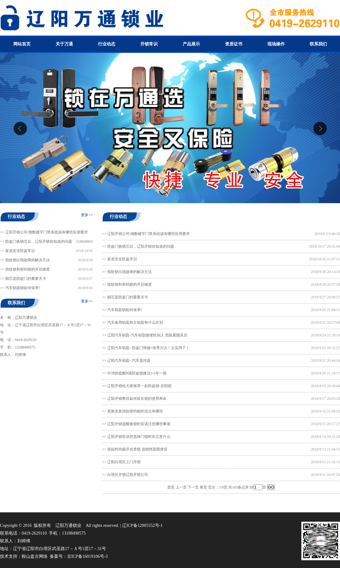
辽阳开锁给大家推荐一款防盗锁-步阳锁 (139, 386)
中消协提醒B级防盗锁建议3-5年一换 (137, 373)
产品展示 (191, 44)
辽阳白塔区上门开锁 (124, 462)
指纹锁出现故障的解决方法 (27, 260)
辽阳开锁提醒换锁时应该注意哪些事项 (138, 424)
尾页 (203, 487)
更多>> (87, 215)
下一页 (193, 487)
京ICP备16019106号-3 (87, 556)
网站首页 (22, 44)
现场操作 (276, 44)
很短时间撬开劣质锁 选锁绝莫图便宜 (137, 449)
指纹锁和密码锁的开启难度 (27, 269)
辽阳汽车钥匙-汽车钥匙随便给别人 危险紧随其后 (147, 335)
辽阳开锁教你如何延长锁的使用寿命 (137, 398)
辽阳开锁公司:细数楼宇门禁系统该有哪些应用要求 (46, 232)
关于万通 (64, 44)
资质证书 (233, 44)
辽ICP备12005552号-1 (142, 525)
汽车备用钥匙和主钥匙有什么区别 (135, 322)
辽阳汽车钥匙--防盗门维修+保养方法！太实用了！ (148, 348)
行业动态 (106, 44)
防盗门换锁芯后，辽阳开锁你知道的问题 (38, 241)
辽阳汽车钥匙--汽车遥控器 (129, 360)
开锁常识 (149, 44)
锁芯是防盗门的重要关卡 (25, 278)
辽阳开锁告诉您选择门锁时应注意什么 (138, 436)
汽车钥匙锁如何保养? (22, 288)
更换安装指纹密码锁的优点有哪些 (135, 411)
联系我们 (318, 44)
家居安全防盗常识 (20, 251)
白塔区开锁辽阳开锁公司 (127, 474)
